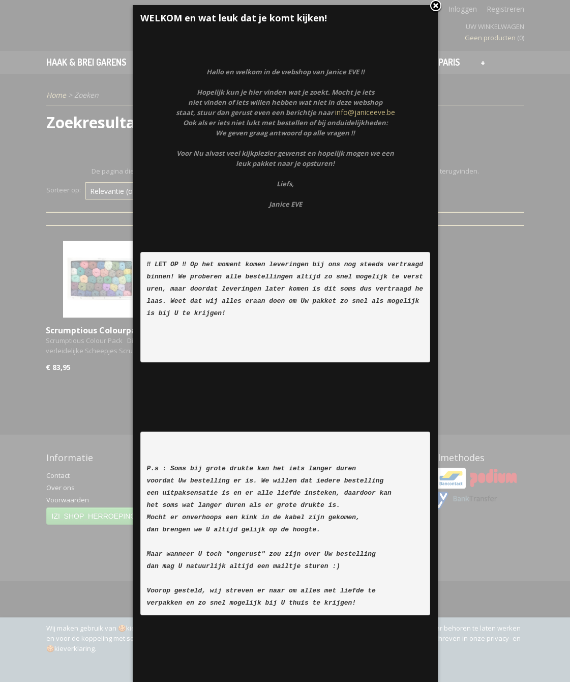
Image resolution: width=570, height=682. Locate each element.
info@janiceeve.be (365, 214)
